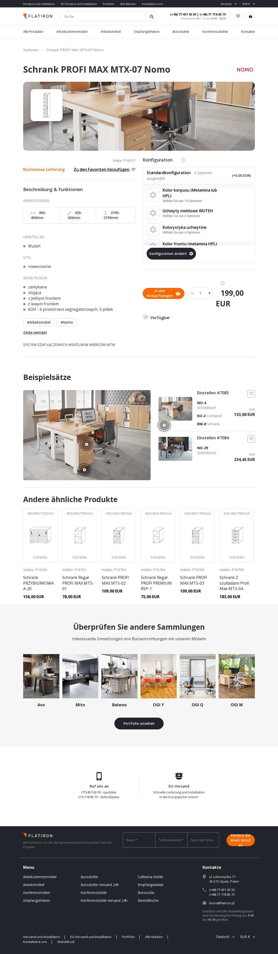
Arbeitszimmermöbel (71, 31)
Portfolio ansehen (139, 723)
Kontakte (248, 31)
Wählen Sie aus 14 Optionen (182, 201)
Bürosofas (146, 892)
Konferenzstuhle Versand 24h (104, 900)
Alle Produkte (33, 31)
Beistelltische (148, 900)
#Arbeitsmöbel (39, 322)
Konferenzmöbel (36, 892)
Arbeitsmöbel (111, 31)
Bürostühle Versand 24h (100, 884)
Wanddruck (66, 941)
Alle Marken (128, 4)
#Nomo (67, 322)
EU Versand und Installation (79, 4)
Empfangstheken (147, 31)
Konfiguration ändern (171, 253)
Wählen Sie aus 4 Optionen (181, 232)
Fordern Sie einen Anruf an (240, 840)
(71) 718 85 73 (88, 797)
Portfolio (108, 4)
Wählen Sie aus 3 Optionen (181, 216)
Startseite (30, 50)
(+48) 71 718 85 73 (212, 14)
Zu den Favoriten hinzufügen (104, 169)
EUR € (246, 4)
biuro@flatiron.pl (221, 903)
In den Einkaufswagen (163, 293)
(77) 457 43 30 (91, 792)
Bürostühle (181, 31)
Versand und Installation (39, 4)
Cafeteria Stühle (150, 876)
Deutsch (226, 4)
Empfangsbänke (150, 884)
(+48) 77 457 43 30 (183, 14)
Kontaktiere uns (152, 4)
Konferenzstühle (215, 31)
